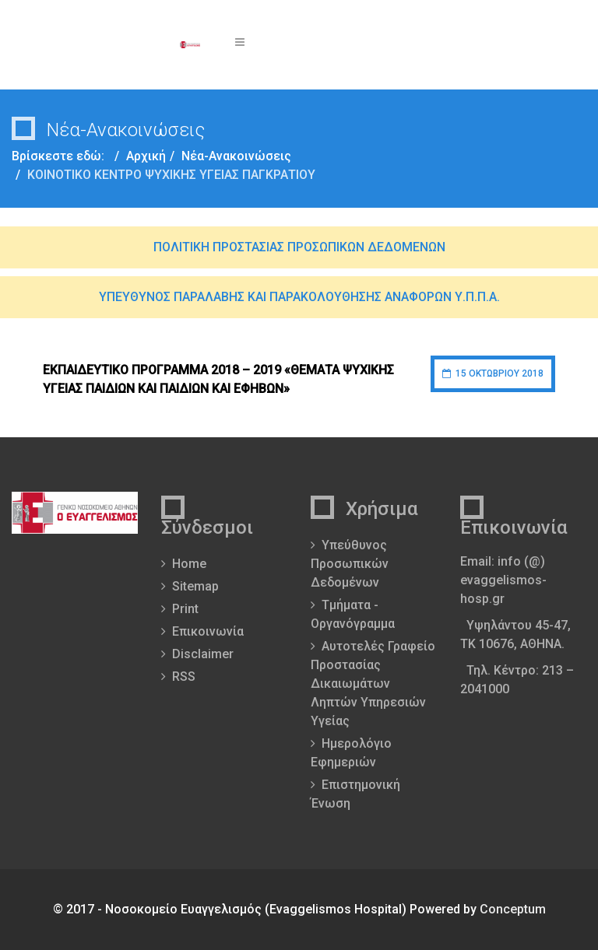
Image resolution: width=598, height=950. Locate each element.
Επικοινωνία (208, 631)
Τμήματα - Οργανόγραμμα (353, 614)
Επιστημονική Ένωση (355, 794)
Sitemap (195, 586)
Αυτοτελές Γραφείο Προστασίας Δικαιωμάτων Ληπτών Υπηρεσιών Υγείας (373, 683)
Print (185, 608)
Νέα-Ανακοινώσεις (236, 156)
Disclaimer (203, 654)
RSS (183, 676)
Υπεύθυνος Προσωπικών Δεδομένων (350, 564)
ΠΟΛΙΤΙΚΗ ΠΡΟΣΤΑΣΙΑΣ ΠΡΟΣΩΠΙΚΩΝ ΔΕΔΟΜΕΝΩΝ (299, 247)
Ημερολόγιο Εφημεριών (351, 752)
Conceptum (513, 909)
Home (189, 563)
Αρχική (146, 156)
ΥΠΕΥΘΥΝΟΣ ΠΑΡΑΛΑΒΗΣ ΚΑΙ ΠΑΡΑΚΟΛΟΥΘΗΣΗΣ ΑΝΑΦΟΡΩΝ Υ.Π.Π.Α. (299, 296)
